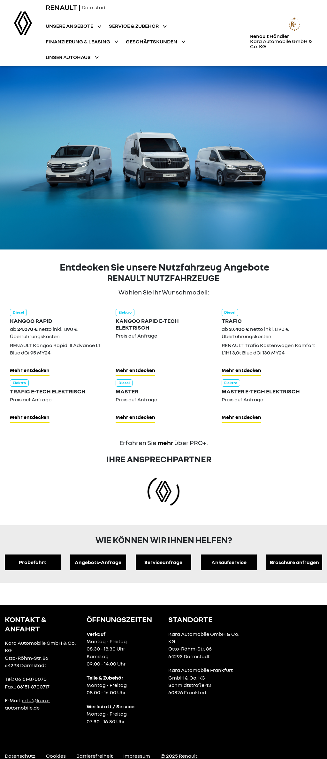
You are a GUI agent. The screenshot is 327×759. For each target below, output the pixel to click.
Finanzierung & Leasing (78, 41)
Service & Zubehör (134, 26)
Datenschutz (20, 756)
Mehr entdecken (29, 370)
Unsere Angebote (70, 26)
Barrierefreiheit (94, 756)
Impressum (136, 756)
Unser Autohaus (69, 57)
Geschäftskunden (152, 41)
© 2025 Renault (179, 756)
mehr (165, 442)
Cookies (56, 756)
